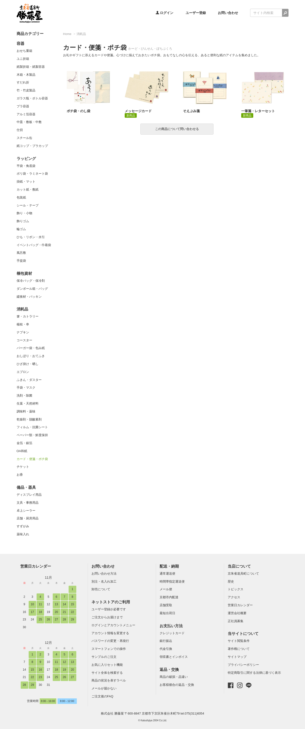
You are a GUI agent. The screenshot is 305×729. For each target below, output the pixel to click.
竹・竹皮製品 (26, 90)
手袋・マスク (26, 387)
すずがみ (23, 526)
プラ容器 (23, 106)
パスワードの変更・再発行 (110, 641)
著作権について (239, 649)
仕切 (20, 130)
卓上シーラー (26, 510)
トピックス (235, 589)
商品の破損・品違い (174, 677)
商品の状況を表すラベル (108, 680)
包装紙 (21, 197)
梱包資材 (24, 273)
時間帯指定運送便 (172, 581)
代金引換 (166, 649)
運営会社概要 (237, 613)
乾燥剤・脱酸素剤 (29, 419)
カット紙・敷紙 (28, 189)
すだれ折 (23, 82)
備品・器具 (26, 487)
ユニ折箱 (23, 59)
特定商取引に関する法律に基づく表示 (254, 672)
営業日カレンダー (35, 566)
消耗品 (22, 309)
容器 (20, 43)
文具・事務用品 (28, 502)
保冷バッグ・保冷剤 (31, 280)
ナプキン (23, 332)
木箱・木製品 (26, 74)
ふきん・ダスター (29, 380)
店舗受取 (166, 605)
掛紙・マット (26, 181)
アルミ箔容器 (26, 114)
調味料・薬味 (26, 411)
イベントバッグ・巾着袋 (34, 245)
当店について (239, 566)
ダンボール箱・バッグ (32, 288)
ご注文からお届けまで (107, 617)
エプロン (23, 372)
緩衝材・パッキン (29, 296)
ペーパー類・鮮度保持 (32, 435)
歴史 (231, 581)
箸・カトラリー (28, 316)
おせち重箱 (24, 51)
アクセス (234, 597)
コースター (24, 340)
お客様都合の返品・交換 (177, 685)
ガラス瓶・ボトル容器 (32, 98)
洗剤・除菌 (24, 395)
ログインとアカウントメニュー (113, 625)
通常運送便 (167, 573)
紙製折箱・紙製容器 (31, 67)
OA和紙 (22, 451)
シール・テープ (28, 205)
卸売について (100, 589)
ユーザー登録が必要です (108, 609)
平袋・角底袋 (26, 166)
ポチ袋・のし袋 (78, 111)
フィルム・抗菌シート (32, 427)
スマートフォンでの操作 (108, 649)
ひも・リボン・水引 (31, 237)
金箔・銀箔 (24, 443)
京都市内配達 (169, 597)
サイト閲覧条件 (239, 641)
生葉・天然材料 (28, 403)
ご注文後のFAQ (102, 696)
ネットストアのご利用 (110, 602)
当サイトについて (243, 634)
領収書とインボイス (174, 657)
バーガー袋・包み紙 (31, 348)
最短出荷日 (167, 613)
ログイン (165, 13)
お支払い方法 (171, 626)
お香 (20, 474)
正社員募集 (235, 621)
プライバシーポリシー (243, 665)
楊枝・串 (23, 324)
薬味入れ (23, 534)
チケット (23, 466)
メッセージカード (138, 111)
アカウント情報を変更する (110, 633)
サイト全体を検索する (107, 672)
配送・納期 (169, 566)
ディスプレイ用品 (29, 494)
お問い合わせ (228, 13)
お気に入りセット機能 (107, 665)
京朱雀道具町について (243, 573)
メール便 (166, 589)
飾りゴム (23, 221)
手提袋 (21, 260)
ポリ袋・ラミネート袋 (32, 173)
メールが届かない (104, 688)
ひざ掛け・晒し (28, 364)
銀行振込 (166, 641)
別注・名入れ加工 (104, 581)
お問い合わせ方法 (104, 573)
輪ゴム (21, 229)
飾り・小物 (24, 213)
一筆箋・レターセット (258, 111)
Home (67, 34)
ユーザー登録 (196, 13)
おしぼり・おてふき (31, 356)
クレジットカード (172, 633)
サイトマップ (237, 657)
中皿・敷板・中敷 (29, 122)
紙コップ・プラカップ (32, 146)
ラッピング (26, 159)
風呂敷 (21, 252)
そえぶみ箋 (191, 111)
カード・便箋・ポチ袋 (32, 459)
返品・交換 (169, 669)
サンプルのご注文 (104, 657)
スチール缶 (24, 138)
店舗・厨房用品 (28, 518)
